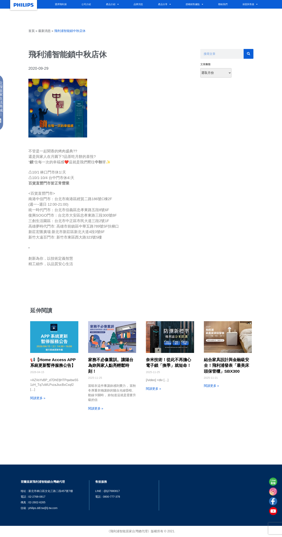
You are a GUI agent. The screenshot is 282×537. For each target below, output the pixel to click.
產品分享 (164, 4)
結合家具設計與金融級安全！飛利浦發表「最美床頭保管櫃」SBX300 (226, 365)
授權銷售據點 (194, 4)
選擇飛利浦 (61, 4)
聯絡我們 (223, 4)
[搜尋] (248, 54)
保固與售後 (250, 4)
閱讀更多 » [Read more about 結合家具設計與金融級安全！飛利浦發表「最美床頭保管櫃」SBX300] (211, 385)
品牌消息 (138, 4)
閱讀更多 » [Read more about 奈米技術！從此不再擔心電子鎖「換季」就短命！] (153, 388)
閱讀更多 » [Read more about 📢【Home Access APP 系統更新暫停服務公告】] (37, 398)
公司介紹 (86, 4)
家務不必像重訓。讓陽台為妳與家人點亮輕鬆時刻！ (110, 365)
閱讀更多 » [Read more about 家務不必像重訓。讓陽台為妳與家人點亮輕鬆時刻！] (95, 408)
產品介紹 (112, 4)
